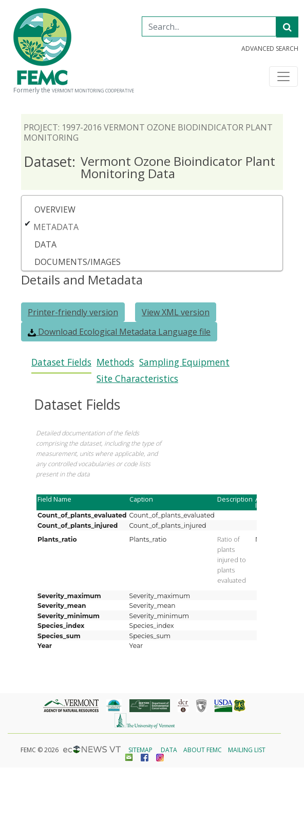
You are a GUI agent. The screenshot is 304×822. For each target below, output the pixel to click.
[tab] (61, 365)
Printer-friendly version (73, 312)
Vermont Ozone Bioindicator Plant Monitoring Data (149, 167)
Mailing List (246, 749)
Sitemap (140, 749)
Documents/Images (77, 261)
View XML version (176, 312)
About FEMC (202, 749)
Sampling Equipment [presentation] (184, 362)
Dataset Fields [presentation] (61, 362)
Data (45, 244)
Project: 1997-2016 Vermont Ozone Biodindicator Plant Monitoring (148, 132)
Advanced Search (269, 49)
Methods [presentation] (115, 362)
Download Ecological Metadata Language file (119, 331)
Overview (54, 209)
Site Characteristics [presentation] (137, 379)
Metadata (56, 227)
